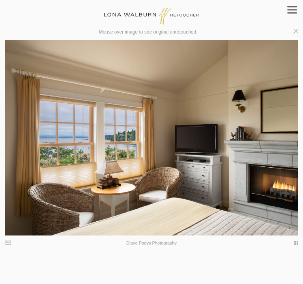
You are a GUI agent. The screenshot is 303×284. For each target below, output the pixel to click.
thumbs (292, 243)
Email (9, 243)
